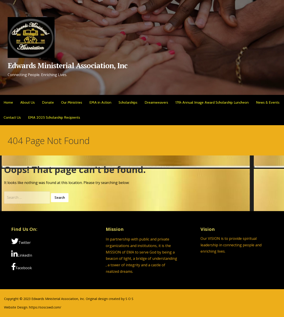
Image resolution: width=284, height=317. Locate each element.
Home (8, 102)
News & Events (268, 102)
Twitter (21, 241)
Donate (48, 102)
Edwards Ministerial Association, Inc (67, 65)
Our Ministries (71, 102)
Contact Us (12, 117)
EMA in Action (100, 102)
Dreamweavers (156, 102)
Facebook (21, 266)
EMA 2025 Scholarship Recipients (54, 117)
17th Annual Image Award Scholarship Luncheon (212, 102)
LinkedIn (21, 254)
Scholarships (128, 102)
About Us (27, 102)
